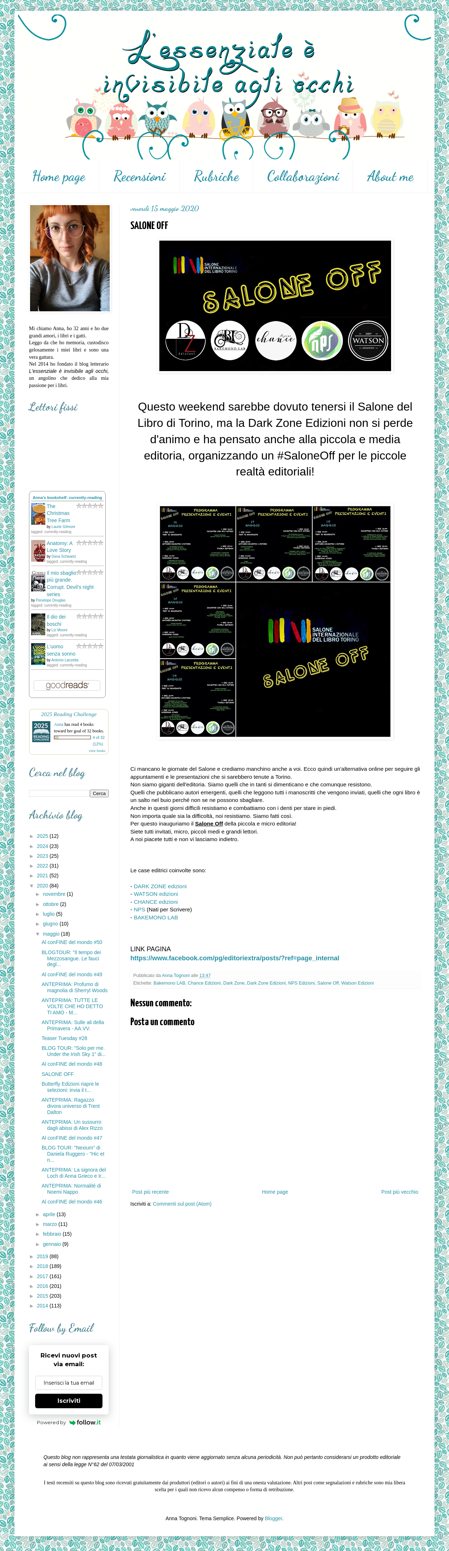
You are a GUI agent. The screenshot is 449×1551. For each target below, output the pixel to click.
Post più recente (150, 1192)
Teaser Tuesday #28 (64, 1038)
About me (390, 176)
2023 (43, 856)
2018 (43, 1266)
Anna (58, 724)
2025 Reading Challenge (69, 714)
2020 (43, 886)
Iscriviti (69, 1400)
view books (97, 751)
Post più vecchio (399, 1192)
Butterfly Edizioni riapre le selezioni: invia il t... (70, 1087)
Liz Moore (59, 630)
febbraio (52, 1234)
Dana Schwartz (63, 556)
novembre (55, 894)
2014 (43, 1306)
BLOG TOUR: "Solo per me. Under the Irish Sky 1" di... (74, 1051)
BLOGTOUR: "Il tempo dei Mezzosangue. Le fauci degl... (71, 958)
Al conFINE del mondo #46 (72, 1202)
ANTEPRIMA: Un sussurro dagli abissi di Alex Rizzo (72, 1125)
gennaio (52, 1244)
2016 (43, 1286)
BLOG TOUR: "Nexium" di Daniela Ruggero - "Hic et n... (73, 1154)
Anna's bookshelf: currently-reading (67, 497)
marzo (50, 1224)
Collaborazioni (303, 176)
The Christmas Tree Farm (58, 513)
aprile (49, 1214)
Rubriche (216, 176)
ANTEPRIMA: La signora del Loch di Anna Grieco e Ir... (74, 1173)
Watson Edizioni (357, 983)
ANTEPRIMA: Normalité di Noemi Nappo (71, 1189)
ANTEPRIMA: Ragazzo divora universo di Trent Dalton (71, 1106)
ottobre (51, 904)
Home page (58, 176)
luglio (49, 914)
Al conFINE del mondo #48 (72, 1064)
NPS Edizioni (301, 983)
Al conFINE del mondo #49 (72, 974)
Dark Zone (234, 983)
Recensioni (139, 176)
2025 (43, 836)
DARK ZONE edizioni (160, 886)
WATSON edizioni (156, 894)
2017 (43, 1276)
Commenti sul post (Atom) (182, 1204)
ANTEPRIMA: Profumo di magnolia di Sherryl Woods (75, 987)
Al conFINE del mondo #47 (72, 1138)
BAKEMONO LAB (156, 917)
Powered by (69, 1422)
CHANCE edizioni (155, 902)
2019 (43, 1256)
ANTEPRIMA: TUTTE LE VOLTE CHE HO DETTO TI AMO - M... (72, 1006)
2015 (43, 1296)
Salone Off (328, 983)
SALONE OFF (58, 1074)
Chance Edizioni (204, 983)
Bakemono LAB (169, 983)
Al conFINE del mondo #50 (72, 942)
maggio (52, 934)
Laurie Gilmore (63, 527)
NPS (139, 909)
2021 (43, 875)
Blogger (273, 1518)
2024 (43, 846)
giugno (51, 924)
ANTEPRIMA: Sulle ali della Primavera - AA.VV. (73, 1025)
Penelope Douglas (51, 600)
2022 (43, 866)
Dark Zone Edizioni (266, 983)
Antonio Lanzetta (65, 660)
